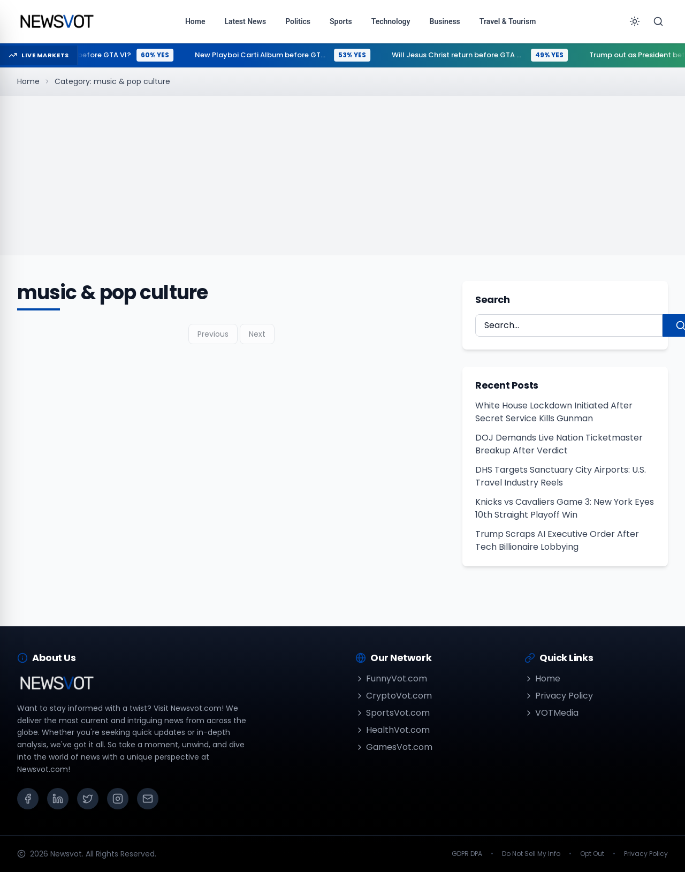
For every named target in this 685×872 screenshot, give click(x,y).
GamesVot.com (393, 747)
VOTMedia (551, 713)
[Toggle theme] (634, 21)
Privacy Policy (558, 695)
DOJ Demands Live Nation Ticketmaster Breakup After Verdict (559, 444)
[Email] (147, 798)
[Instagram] (117, 798)
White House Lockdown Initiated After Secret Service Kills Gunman (554, 411)
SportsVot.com (392, 713)
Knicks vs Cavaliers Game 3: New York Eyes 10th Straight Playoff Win (564, 508)
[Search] (658, 21)
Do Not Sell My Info (531, 854)
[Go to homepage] (56, 21)
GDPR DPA (467, 854)
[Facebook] (28, 798)
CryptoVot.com (393, 695)
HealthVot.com (392, 730)
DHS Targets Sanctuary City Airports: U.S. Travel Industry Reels (560, 476)
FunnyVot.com (391, 678)
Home (28, 81)
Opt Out (592, 854)
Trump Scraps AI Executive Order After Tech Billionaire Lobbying (557, 540)
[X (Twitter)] (87, 798)
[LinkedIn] (57, 798)
